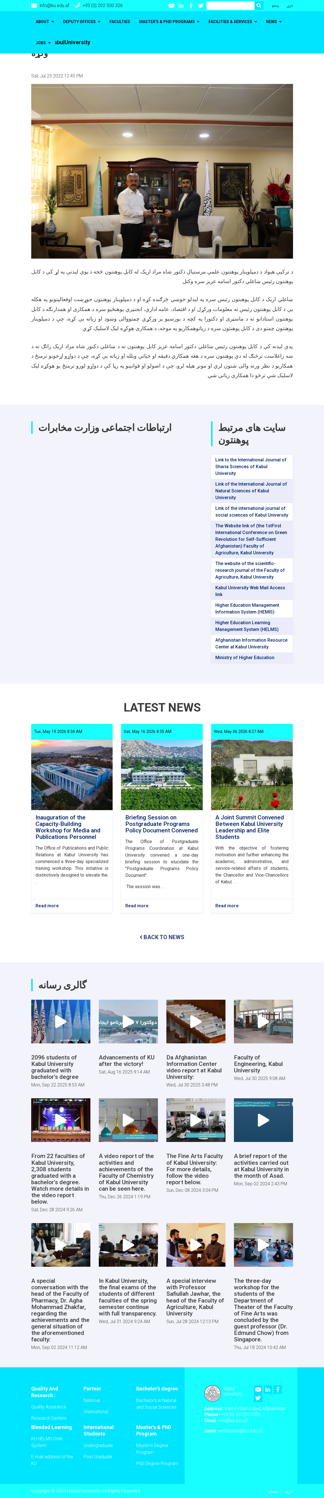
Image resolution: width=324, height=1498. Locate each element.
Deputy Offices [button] (79, 21)
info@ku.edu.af (50, 5)
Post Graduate (98, 1456)
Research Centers (48, 1418)
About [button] (42, 21)
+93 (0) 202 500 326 (99, 5)
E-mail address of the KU (52, 1460)
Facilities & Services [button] (230, 21)
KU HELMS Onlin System (46, 1442)
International (96, 1411)
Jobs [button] (41, 43)
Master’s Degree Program (152, 1449)
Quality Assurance (48, 1407)
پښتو (275, 5)
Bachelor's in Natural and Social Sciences (156, 1404)
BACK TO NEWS (162, 937)
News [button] (271, 21)
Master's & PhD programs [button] (167, 21)
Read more (47, 906)
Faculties (120, 21)
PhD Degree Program (157, 1463)
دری (290, 5)
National (92, 1400)
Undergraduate (98, 1445)
